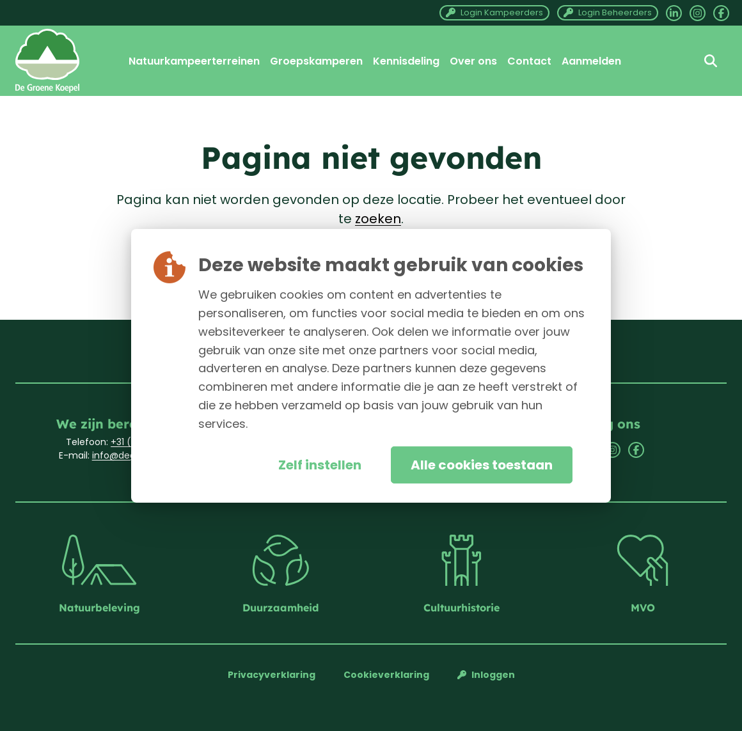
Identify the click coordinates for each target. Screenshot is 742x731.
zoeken (378, 219)
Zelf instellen (319, 465)
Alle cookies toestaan (482, 465)
